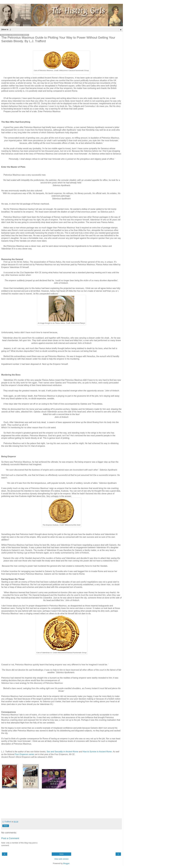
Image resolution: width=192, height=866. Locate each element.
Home (61, 854)
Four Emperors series (24, 754)
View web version (61, 859)
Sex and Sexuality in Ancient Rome (63, 752)
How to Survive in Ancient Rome (97, 752)
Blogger (66, 863)
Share (6, 826)
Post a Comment (10, 838)
